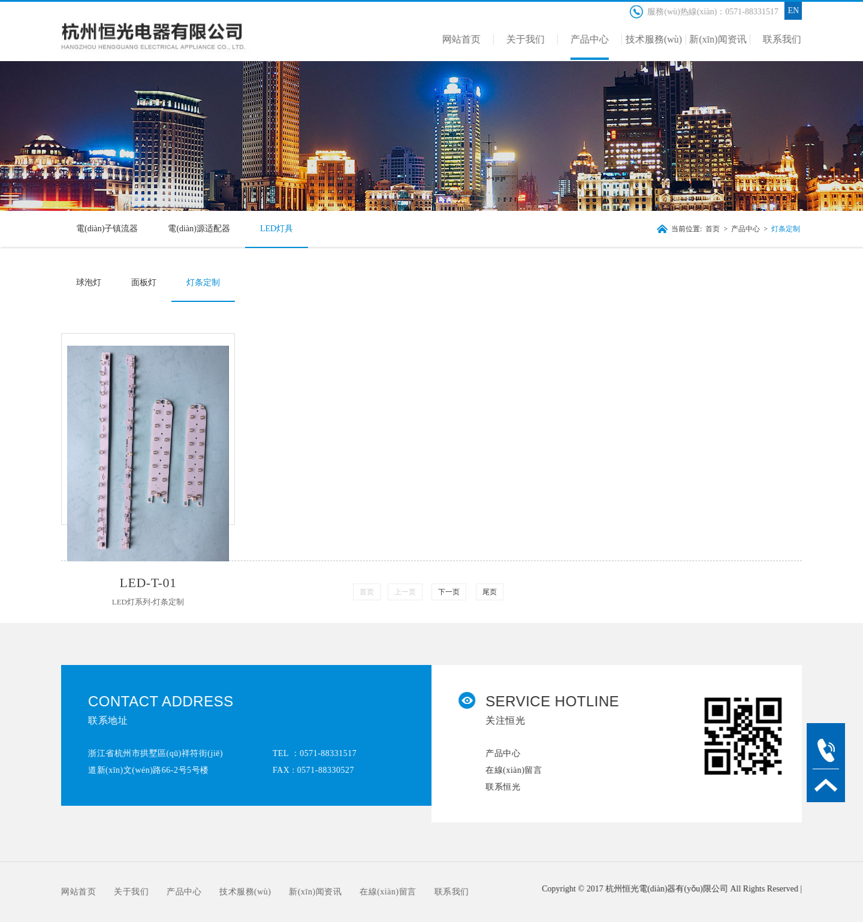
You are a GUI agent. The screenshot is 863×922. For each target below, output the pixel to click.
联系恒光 (511, 786)
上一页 (405, 592)
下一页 (449, 592)
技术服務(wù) (236, 891)
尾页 (489, 592)
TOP (826, 785)
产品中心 (743, 229)
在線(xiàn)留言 (522, 770)
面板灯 (142, 282)
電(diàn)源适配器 (197, 228)
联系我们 (443, 891)
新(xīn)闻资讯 (306, 891)
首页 (711, 229)
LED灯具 (274, 228)
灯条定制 (784, 229)
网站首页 (70, 891)
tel (826, 749)
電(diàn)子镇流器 (105, 228)
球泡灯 (86, 282)
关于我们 (122, 891)
